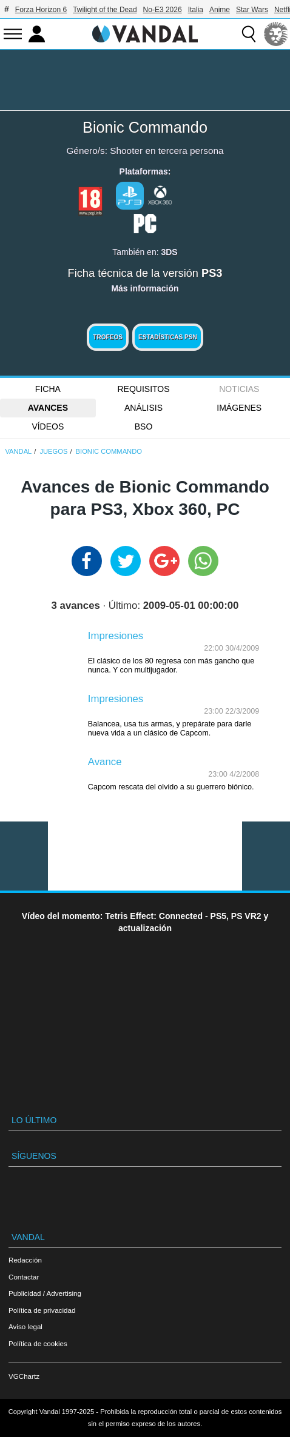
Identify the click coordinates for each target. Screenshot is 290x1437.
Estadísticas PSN (167, 337)
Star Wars (252, 9)
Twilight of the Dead (105, 9)
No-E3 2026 (162, 9)
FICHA (48, 389)
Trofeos (108, 337)
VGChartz (23, 1376)
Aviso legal (25, 1326)
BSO (144, 426)
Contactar (23, 1277)
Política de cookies (37, 1343)
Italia (195, 9)
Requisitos (144, 389)
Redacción (25, 1260)
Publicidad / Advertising (44, 1293)
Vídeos (48, 426)
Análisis (143, 408)
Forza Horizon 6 (41, 9)
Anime (219, 9)
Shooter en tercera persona (166, 150)
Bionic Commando (145, 127)
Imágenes (239, 408)
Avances (48, 408)
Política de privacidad (41, 1310)
